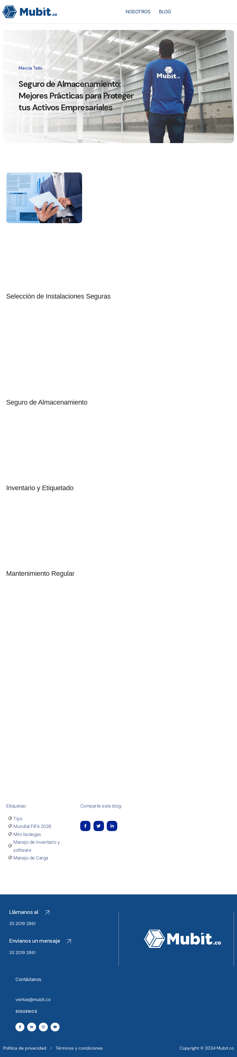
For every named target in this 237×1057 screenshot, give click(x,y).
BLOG (165, 12)
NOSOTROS (138, 12)
